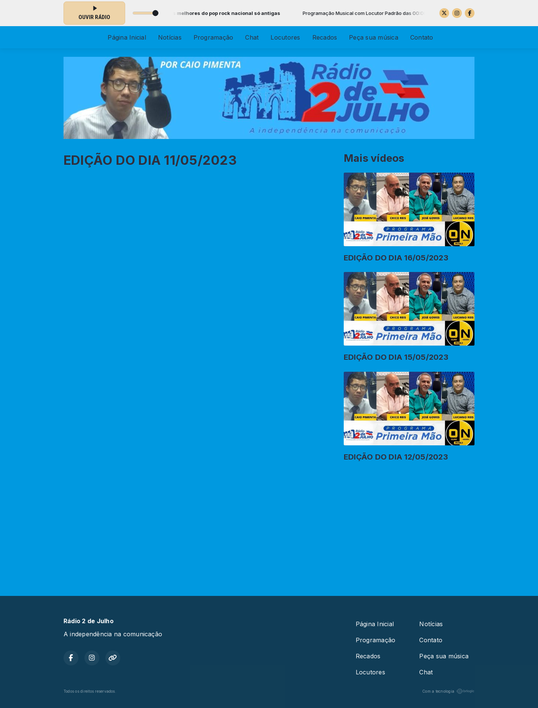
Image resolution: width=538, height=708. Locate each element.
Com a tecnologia (448, 691)
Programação (214, 37)
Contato (421, 37)
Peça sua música (373, 37)
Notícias (170, 37)
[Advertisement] (269, 525)
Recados (324, 37)
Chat (252, 37)
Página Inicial (127, 37)
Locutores (285, 37)
